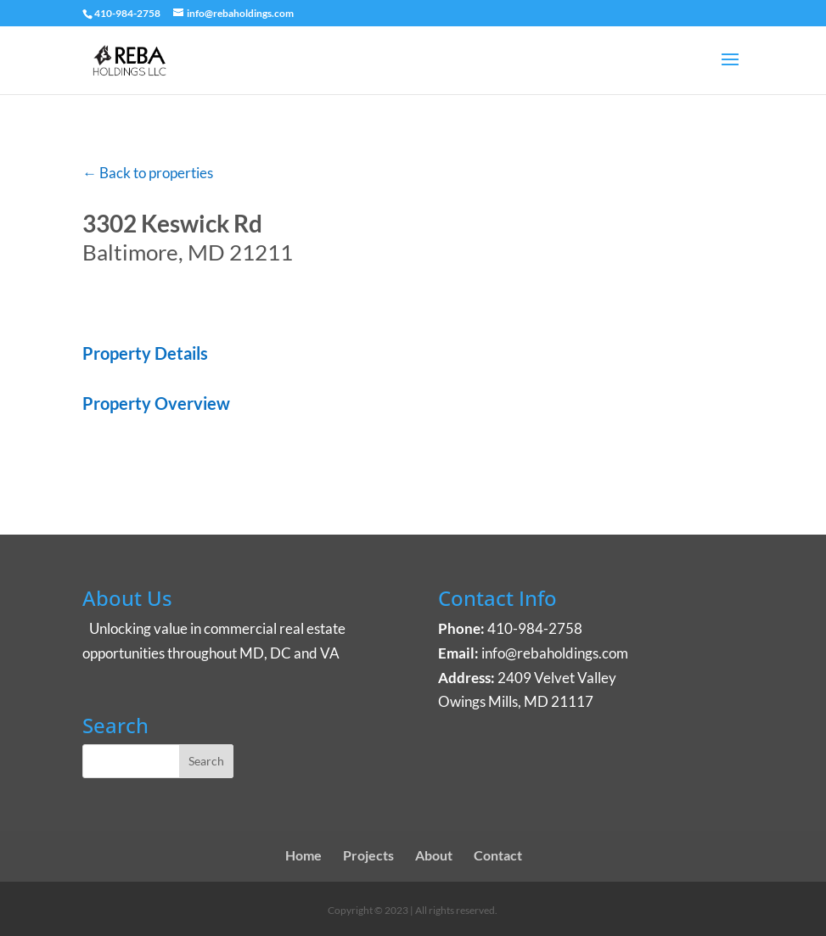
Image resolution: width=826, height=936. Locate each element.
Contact (498, 855)
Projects (368, 855)
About (433, 855)
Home (303, 855)
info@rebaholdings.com (554, 653)
